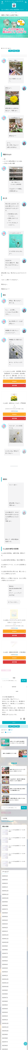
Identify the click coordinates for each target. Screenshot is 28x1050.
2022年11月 (5, 1014)
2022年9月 (5, 1021)
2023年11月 (5, 970)
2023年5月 (5, 992)
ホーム (12, 12)
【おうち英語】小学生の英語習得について (12, 9)
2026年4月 (5, 863)
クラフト (9, 711)
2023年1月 (5, 1007)
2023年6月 (5, 988)
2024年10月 (5, 929)
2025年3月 (5, 911)
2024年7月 (5, 940)
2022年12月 (5, 1010)
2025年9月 (5, 889)
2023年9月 (5, 977)
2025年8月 (5, 892)
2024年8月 (5, 937)
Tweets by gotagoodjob (7, 808)
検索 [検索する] (24, 659)
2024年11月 (5, 926)
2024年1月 (5, 962)
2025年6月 (5, 900)
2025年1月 (5, 918)
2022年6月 (5, 1032)
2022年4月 (5, 1040)
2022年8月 (5, 1025)
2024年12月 (5, 922)
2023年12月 (5, 966)
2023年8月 (5, 981)
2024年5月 (5, 948)
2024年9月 (5, 933)
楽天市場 (14, 385)
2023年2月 (5, 1003)
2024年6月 (5, 944)
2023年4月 (5, 996)
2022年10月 (5, 1018)
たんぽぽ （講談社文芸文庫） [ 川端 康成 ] (14, 623)
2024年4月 (5, 951)
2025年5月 (5, 903)
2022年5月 (5, 1036)
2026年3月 (5, 867)
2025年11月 (5, 881)
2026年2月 (5, 870)
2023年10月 (5, 973)
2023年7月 (5, 985)
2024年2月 (5, 959)
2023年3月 (5, 999)
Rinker (16, 401)
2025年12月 (5, 878)
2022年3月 (5, 1044)
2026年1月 (5, 874)
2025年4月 (5, 907)
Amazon (14, 381)
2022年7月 (5, 1029)
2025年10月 (5, 885)
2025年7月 (5, 896)
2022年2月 (5, 1047)
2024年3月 (5, 955)
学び (16, 12)
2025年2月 (5, 915)
